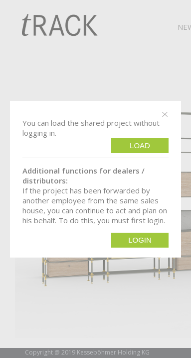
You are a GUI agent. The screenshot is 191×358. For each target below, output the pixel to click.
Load (140, 145)
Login (140, 240)
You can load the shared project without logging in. (91, 128)
